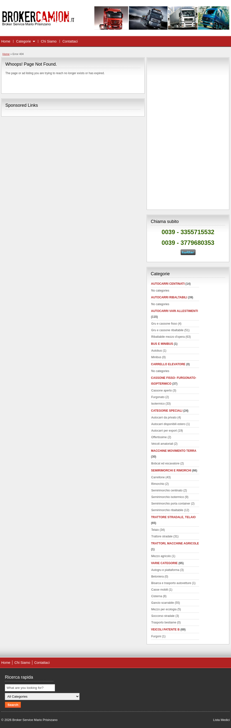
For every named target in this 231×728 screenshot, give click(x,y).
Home (5, 41)
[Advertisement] (187, 133)
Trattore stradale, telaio (173, 517)
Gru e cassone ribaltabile (167, 330)
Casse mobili (159, 589)
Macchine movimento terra (173, 451)
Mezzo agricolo (161, 556)
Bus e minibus (162, 344)
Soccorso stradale (163, 616)
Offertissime (159, 437)
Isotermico (158, 403)
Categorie (23, 41)
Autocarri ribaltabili (169, 297)
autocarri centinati (168, 283)
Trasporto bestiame (163, 622)
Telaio (155, 530)
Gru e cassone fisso (164, 323)
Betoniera (157, 576)
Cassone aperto (161, 390)
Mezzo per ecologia (164, 609)
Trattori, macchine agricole (175, 543)
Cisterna (156, 596)
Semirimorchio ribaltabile (167, 510)
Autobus (156, 350)
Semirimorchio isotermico (167, 497)
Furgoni (156, 636)
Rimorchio (157, 484)
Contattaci (70, 41)
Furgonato (158, 397)
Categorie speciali (166, 410)
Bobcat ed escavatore (165, 463)
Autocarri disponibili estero (168, 424)
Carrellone (158, 477)
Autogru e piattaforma (165, 570)
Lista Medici (221, 720)
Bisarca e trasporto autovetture (171, 583)
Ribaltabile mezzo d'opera (168, 336)
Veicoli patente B (165, 629)
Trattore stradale (162, 536)
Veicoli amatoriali (162, 443)
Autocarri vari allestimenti (174, 311)
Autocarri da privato (164, 417)
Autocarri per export (164, 430)
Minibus (156, 357)
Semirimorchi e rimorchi (171, 470)
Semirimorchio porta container (170, 503)
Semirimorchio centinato (167, 490)
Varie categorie (164, 563)
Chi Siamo (49, 41)
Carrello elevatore (168, 364)
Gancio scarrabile (162, 602)
